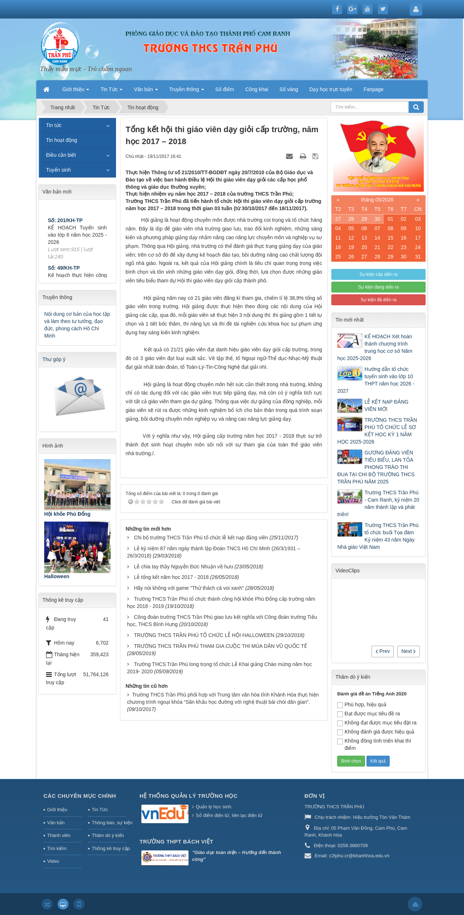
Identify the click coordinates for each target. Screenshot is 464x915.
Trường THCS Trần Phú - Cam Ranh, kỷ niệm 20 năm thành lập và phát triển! (378, 503)
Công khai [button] (256, 89)
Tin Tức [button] (111, 91)
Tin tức (54, 125)
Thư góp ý (53, 359)
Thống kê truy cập (109, 848)
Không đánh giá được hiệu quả (375, 732)
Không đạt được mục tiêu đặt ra (377, 723)
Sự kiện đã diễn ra (379, 299)
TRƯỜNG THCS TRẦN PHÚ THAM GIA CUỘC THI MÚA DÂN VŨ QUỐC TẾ (220, 646)
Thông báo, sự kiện (109, 822)
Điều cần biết (61, 155)
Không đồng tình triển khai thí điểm (374, 744)
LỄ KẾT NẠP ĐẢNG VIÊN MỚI (386, 405)
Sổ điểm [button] (224, 89)
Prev (383, 651)
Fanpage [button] (374, 89)
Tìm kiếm (56, 848)
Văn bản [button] (146, 91)
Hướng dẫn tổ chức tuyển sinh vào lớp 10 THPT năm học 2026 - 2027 (375, 380)
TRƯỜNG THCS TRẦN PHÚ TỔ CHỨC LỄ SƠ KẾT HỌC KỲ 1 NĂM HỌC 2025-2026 (377, 431)
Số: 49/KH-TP (64, 274)
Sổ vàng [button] (288, 89)
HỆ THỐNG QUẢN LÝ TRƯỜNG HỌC (188, 796)
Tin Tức (100, 809)
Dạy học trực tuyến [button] (330, 89)
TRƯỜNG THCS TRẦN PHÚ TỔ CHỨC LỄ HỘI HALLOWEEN (204, 635)
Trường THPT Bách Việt (176, 841)
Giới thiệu (57, 809)
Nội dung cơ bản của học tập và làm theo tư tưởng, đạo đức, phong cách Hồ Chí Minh (77, 325)
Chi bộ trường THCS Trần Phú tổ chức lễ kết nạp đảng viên (201, 537)
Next (408, 651)
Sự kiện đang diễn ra (378, 287)
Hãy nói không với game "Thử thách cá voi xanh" (189, 588)
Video (53, 861)
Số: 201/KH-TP (65, 227)
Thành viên (58, 835)
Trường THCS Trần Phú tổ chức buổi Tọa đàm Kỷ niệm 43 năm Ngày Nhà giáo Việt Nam (377, 536)
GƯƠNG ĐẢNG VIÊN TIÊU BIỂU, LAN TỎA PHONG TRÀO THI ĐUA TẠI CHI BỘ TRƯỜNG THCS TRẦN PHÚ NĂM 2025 (375, 467)
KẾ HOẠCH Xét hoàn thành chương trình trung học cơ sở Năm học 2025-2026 (374, 347)
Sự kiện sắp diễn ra (379, 274)
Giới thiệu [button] (75, 91)
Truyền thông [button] (186, 91)
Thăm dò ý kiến (108, 835)
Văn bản (56, 822)
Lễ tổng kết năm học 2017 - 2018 (171, 577)
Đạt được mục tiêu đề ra (368, 714)
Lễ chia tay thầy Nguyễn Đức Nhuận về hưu (183, 566)
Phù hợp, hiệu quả (361, 705)
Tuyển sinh (58, 170)
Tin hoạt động (61, 140)
